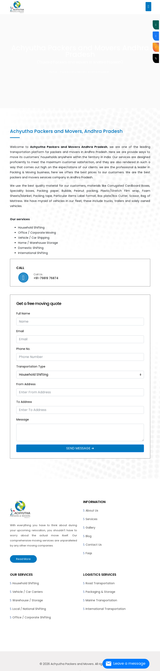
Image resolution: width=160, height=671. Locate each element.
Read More (23, 559)
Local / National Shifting (29, 609)
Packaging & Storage (100, 592)
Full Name (23, 313)
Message (22, 419)
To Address (24, 402)
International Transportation (106, 609)
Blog (88, 536)
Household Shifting (25, 583)
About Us (92, 510)
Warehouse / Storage (27, 600)
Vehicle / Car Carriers (27, 592)
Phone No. (23, 349)
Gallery (90, 528)
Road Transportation (100, 583)
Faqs (89, 553)
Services (91, 519)
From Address (26, 384)
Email (20, 331)
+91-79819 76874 (46, 278)
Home (53, 72)
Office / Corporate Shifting (31, 617)
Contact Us (94, 545)
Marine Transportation (101, 600)
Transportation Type (30, 366)
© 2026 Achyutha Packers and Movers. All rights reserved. (80, 664)
